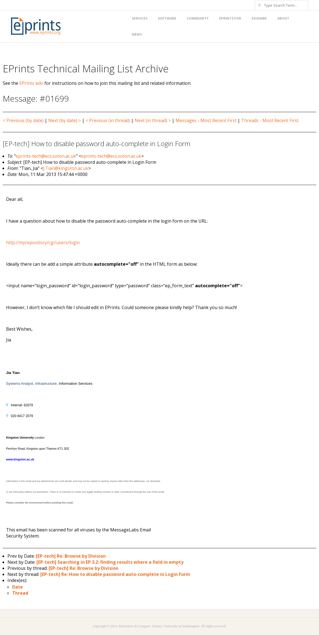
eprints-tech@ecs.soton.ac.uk (46, 156)
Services (139, 18)
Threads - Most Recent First (270, 120)
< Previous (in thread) (108, 120)
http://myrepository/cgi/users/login (43, 242)
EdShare (259, 18)
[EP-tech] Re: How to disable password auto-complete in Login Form (115, 574)
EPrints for (230, 18)
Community (198, 18)
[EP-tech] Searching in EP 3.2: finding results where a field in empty (110, 562)
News (137, 34)
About (283, 18)
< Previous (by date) (23, 120)
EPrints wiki (31, 83)
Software (167, 18)
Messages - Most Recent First (206, 120)
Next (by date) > (64, 120)
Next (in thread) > (153, 120)
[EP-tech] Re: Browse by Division (71, 556)
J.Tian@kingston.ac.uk (65, 168)
